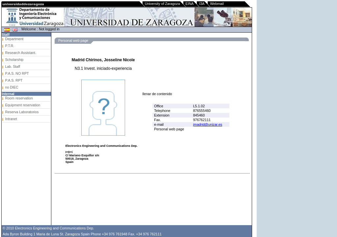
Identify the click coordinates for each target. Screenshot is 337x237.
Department (14, 39)
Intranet (11, 119)
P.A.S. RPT (14, 80)
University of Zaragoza (162, 4)
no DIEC (11, 87)
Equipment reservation (22, 105)
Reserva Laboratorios (22, 112)
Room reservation (19, 98)
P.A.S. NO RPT (17, 73)
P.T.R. (9, 46)
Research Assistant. (20, 53)
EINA (190, 4)
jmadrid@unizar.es (207, 124)
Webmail (216, 4)
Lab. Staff (12, 66)
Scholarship (14, 60)
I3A (201, 4)
